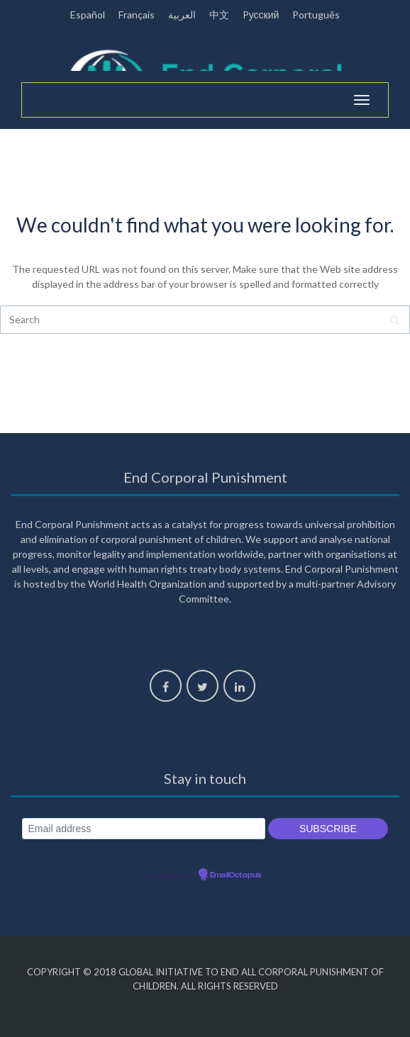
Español (87, 14)
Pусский (261, 14)
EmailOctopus (235, 875)
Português (316, 14)
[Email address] (143, 829)
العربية (182, 14)
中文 (219, 14)
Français (136, 14)
